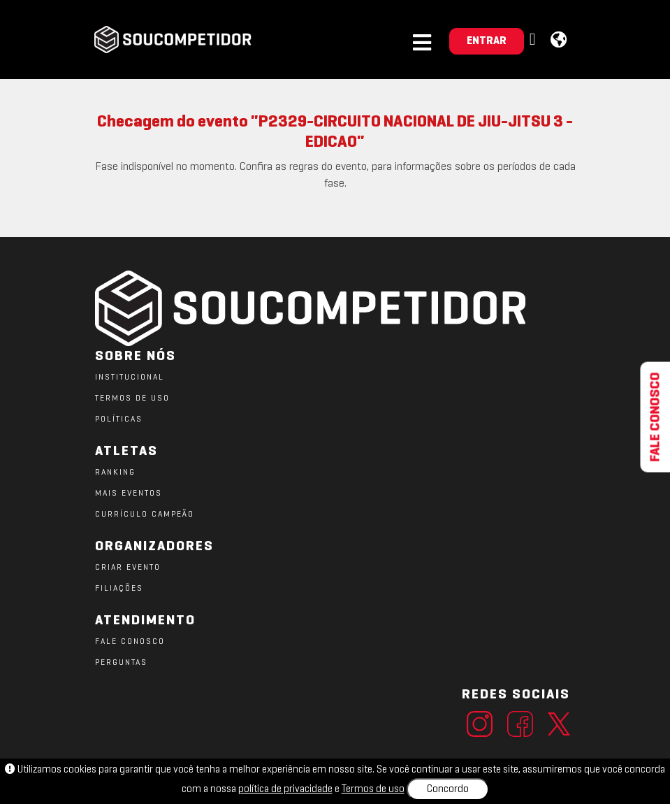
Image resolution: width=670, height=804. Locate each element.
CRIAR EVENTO (128, 567)
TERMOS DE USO (132, 398)
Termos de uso (373, 789)
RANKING (115, 472)
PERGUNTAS (121, 662)
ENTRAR (487, 41)
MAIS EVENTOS (128, 493)
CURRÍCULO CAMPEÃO (144, 514)
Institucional (129, 377)
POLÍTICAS (119, 419)
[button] (534, 40)
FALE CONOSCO (130, 641)
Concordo (448, 789)
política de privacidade (285, 789)
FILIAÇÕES (119, 588)
